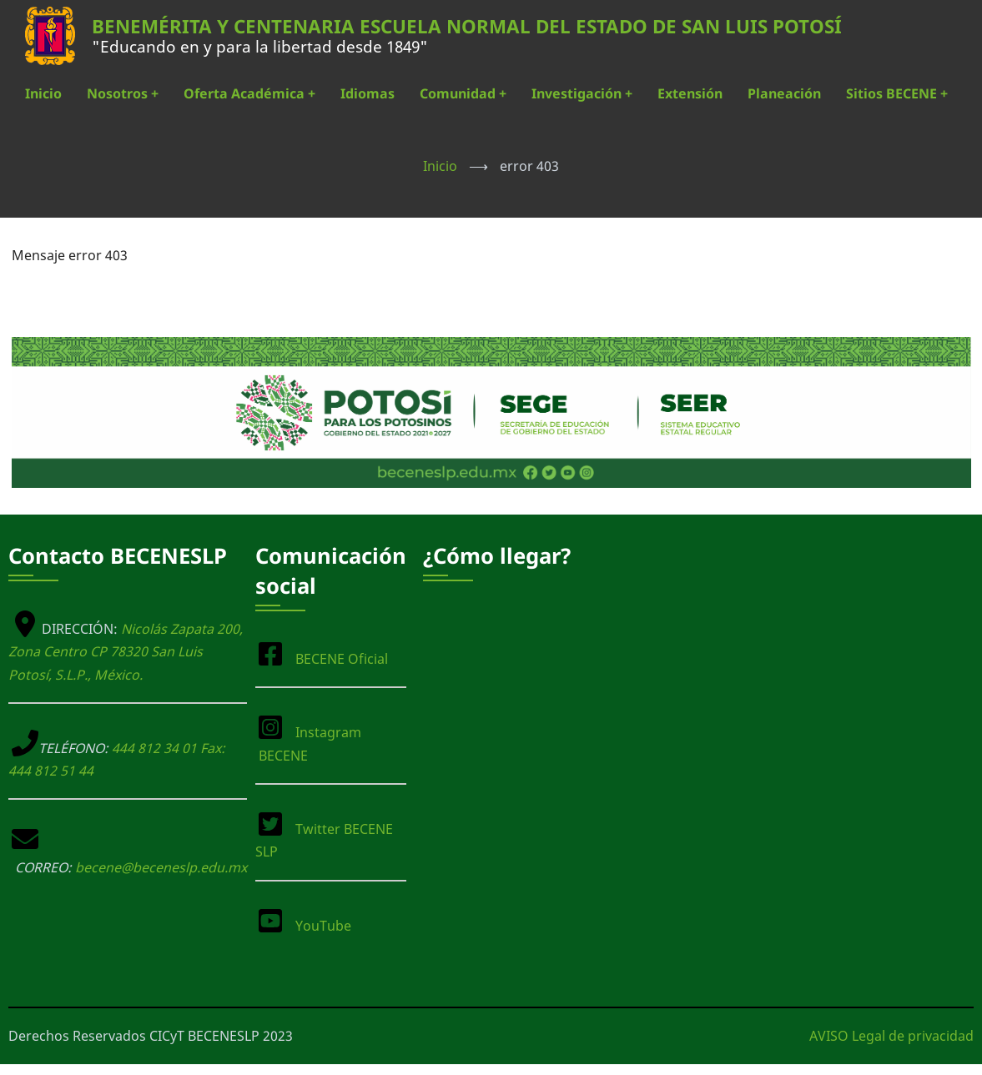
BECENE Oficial (341, 659)
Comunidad (463, 93)
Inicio (43, 93)
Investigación (581, 93)
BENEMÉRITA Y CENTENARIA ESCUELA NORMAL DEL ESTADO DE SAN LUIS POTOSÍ (467, 26)
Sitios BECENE (897, 93)
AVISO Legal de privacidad (891, 1036)
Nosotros (123, 93)
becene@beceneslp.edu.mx (161, 867)
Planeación (784, 93)
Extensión (690, 93)
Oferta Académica (249, 93)
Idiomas (367, 93)
